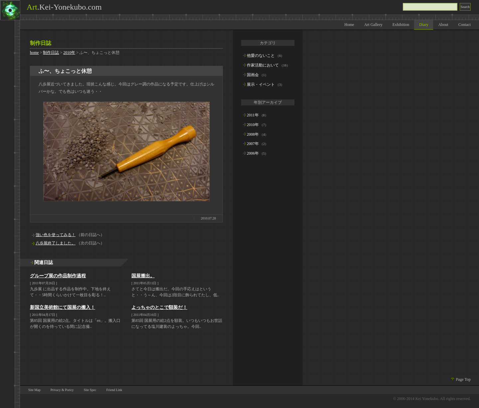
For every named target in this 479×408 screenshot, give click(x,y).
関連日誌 (43, 262)
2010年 (69, 52)
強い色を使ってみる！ (56, 234)
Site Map (34, 390)
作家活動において (263, 65)
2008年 (253, 134)
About (443, 24)
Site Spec (90, 390)
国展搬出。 (143, 275)
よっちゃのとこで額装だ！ (159, 307)
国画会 (253, 74)
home (34, 52)
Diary (423, 24)
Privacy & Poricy (62, 390)
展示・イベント (261, 84)
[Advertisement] (267, 268)
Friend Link (114, 390)
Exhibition (401, 24)
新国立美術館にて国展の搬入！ (62, 307)
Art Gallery (373, 24)
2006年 (253, 153)
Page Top (463, 379)
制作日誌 (51, 52)
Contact (464, 24)
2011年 (253, 115)
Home (349, 24)
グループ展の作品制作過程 (58, 275)
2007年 (253, 143)
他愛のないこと (261, 55)
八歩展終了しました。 (56, 243)
